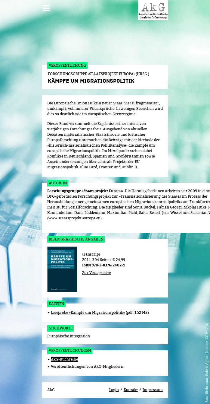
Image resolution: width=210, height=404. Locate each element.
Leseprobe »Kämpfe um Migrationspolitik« (88, 312)
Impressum (153, 389)
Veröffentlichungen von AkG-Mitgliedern (87, 366)
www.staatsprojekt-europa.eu (74, 218)
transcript (91, 254)
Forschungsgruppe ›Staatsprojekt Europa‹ (85, 191)
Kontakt (131, 389)
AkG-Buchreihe (64, 359)
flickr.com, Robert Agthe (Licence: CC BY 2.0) (206, 358)
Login (114, 389)
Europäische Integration (68, 336)
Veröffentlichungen (70, 350)
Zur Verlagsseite (96, 272)
